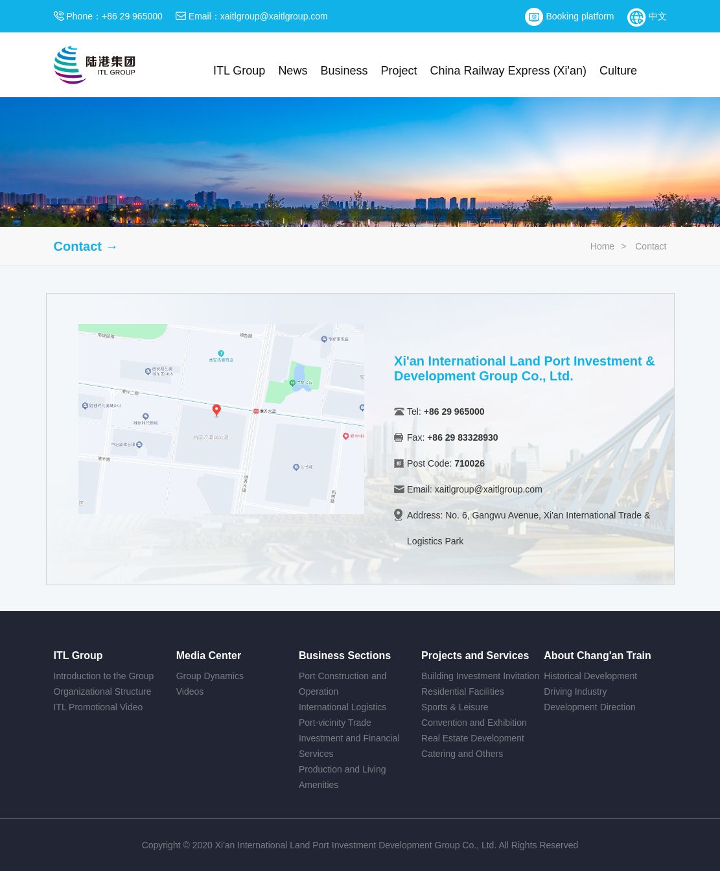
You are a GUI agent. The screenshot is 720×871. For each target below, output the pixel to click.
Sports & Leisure (455, 707)
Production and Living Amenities (342, 777)
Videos (190, 691)
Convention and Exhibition (474, 722)
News (292, 70)
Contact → (86, 246)
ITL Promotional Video (98, 707)
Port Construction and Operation (342, 684)
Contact (650, 246)
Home (602, 246)
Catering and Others (462, 754)
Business (343, 70)
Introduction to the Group (104, 676)
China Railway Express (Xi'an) (508, 70)
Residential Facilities (462, 691)
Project (398, 70)
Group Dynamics (210, 676)
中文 (647, 16)
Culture (618, 70)
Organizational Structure (103, 691)
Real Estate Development (472, 738)
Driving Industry (575, 691)
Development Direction (590, 707)
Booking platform (569, 16)
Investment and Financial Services (349, 746)
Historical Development (590, 676)
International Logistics (342, 707)
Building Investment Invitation (480, 676)
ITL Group (239, 70)
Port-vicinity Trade (335, 722)
